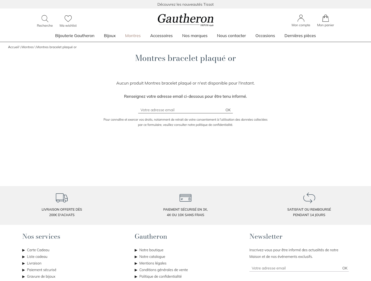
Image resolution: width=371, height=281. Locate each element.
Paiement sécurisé (41, 270)
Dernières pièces (300, 35)
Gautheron (151, 236)
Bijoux (110, 35)
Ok (228, 109)
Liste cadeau (37, 256)
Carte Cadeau (38, 250)
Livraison (34, 263)
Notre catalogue (152, 256)
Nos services (41, 236)
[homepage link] (185, 20)
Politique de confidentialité (160, 276)
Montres (133, 35)
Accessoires (161, 35)
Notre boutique (151, 250)
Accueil (13, 47)
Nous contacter (231, 35)
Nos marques (195, 35)
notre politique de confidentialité (210, 125)
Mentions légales (153, 263)
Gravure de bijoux (41, 276)
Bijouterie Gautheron (74, 35)
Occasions (265, 35)
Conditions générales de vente (163, 270)
